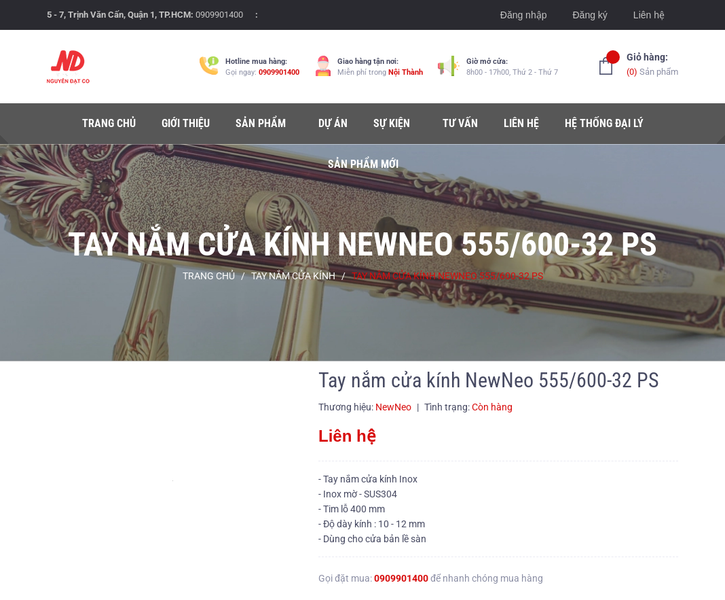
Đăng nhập (523, 15)
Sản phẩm (652, 63)
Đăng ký (589, 15)
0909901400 (219, 15)
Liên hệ (649, 15)
